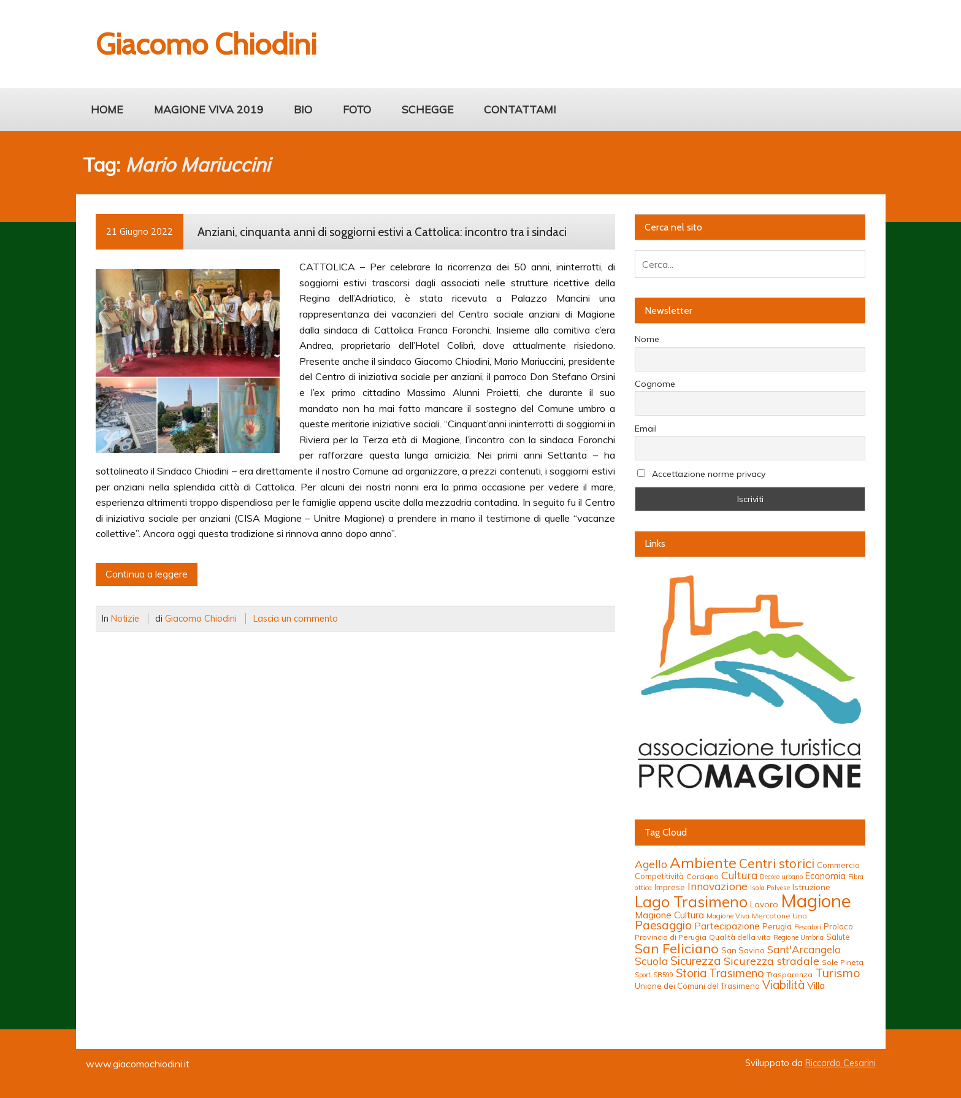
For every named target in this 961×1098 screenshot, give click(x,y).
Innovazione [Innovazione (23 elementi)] (717, 886)
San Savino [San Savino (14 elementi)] (743, 950)
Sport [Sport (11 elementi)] (643, 974)
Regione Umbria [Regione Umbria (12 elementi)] (798, 937)
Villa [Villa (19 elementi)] (816, 985)
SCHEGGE (428, 109)
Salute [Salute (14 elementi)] (838, 937)
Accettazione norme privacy (701, 473)
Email (646, 428)
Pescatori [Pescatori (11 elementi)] (807, 927)
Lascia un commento (295, 618)
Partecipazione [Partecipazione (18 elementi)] (727, 926)
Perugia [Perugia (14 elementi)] (777, 926)
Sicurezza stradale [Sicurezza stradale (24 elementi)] (771, 960)
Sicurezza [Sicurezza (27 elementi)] (695, 960)
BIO (303, 109)
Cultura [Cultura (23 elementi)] (739, 875)
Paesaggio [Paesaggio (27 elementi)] (663, 925)
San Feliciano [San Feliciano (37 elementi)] (677, 948)
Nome (647, 339)
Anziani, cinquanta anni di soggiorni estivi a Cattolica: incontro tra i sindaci (382, 231)
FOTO (357, 109)
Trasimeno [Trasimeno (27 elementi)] (736, 973)
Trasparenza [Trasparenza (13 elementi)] (790, 974)
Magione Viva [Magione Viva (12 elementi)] (727, 916)
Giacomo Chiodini (201, 618)
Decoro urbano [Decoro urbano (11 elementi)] (781, 876)
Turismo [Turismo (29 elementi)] (837, 972)
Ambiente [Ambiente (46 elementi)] (703, 862)
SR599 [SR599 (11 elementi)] (663, 974)
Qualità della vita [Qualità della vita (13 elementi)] (740, 937)
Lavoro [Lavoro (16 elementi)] (764, 904)
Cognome (655, 383)
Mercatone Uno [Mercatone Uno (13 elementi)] (779, 915)
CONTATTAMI (520, 109)
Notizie (125, 618)
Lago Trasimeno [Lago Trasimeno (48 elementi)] (691, 901)
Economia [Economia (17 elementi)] (825, 876)
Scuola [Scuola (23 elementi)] (651, 961)
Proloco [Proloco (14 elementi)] (838, 926)
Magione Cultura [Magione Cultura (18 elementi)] (669, 915)
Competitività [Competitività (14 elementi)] (659, 876)
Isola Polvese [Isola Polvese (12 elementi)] (770, 887)
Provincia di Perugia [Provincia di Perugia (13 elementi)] (670, 937)
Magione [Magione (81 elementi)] (816, 901)
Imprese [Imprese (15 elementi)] (669, 887)
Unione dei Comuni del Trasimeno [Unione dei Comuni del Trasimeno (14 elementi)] (697, 986)
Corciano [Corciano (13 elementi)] (702, 876)
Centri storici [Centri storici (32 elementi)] (776, 863)
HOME (107, 109)
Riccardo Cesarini (840, 1063)
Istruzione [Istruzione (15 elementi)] (811, 887)
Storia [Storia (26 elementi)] (691, 973)
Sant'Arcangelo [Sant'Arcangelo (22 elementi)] (804, 949)
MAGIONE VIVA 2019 (209, 109)
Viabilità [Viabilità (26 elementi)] (783, 984)
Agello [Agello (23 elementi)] (651, 864)
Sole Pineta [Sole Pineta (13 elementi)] (842, 962)
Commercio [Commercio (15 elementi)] (838, 865)
